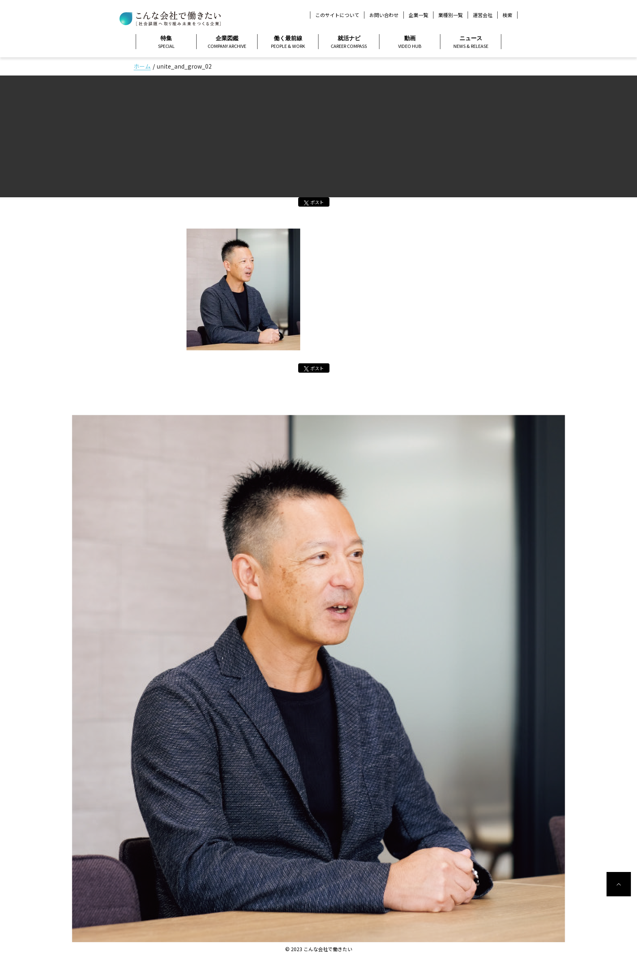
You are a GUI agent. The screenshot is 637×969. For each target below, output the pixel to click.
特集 (166, 42)
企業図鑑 (227, 42)
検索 (507, 15)
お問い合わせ (384, 14)
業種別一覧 (450, 14)
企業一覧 (418, 14)
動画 (409, 42)
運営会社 (482, 14)
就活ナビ (348, 42)
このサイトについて (337, 14)
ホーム (142, 66)
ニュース (470, 42)
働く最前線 (288, 42)
